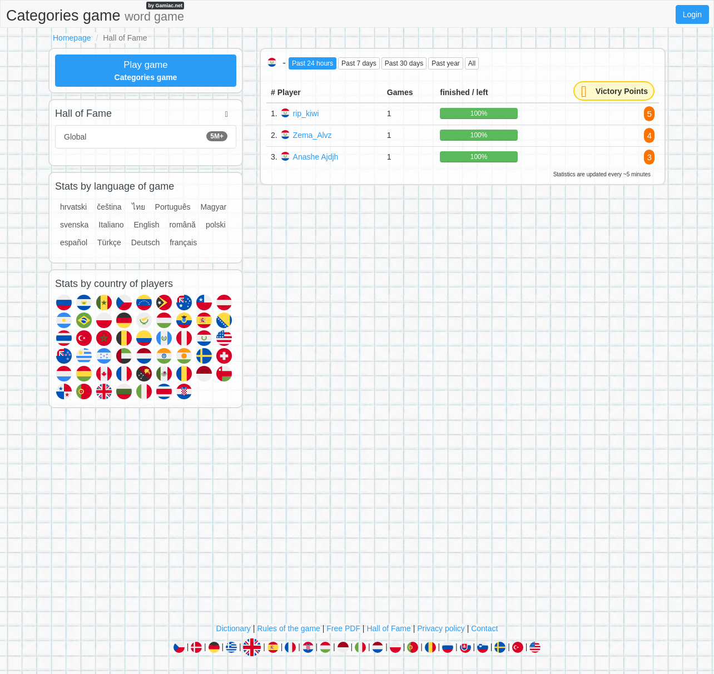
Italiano (110, 224)
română (182, 224)
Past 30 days (404, 63)
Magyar (213, 206)
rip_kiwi (306, 113)
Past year (446, 63)
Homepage (72, 37)
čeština (109, 206)
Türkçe (109, 242)
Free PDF (343, 628)
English (147, 224)
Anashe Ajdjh (316, 156)
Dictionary (233, 628)
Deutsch (145, 242)
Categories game (95, 13)
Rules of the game (288, 628)
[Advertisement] (357, 518)
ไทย (138, 206)
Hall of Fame (388, 628)
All (471, 63)
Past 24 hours (312, 63)
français (183, 242)
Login (692, 14)
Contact (484, 628)
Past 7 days (358, 63)
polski (216, 224)
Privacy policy (441, 628)
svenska (74, 224)
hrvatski (73, 206)
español (73, 242)
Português (173, 206)
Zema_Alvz (312, 135)
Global (145, 136)
